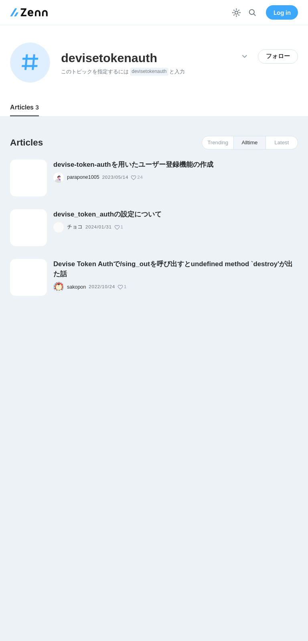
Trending (217, 143)
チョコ (75, 227)
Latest (281, 143)
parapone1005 (83, 177)
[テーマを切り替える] (236, 13)
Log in (282, 12)
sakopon (76, 287)
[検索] (252, 12)
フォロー (278, 56)
